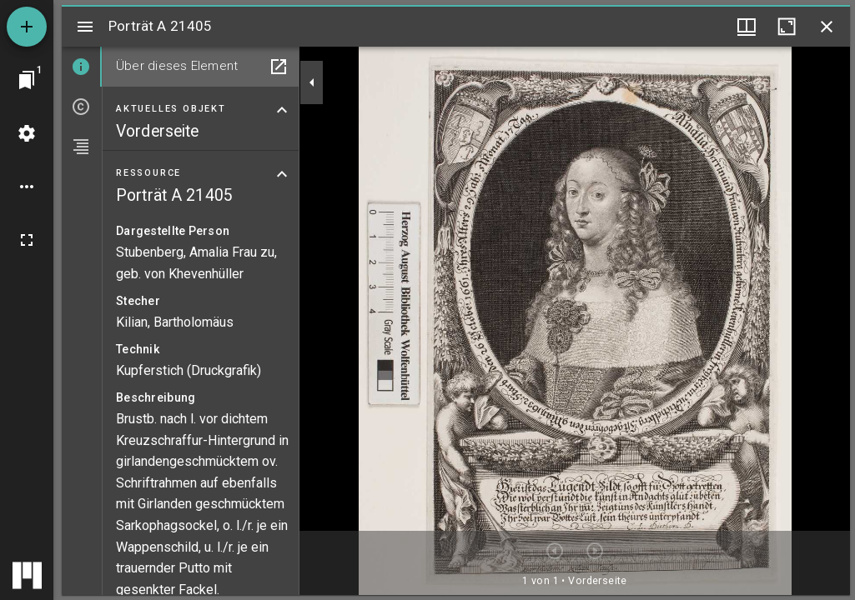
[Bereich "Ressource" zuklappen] (282, 174)
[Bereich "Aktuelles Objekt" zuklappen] (282, 110)
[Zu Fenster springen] (27, 80)
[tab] (82, 67)
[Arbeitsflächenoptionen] (27, 187)
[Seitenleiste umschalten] (85, 27)
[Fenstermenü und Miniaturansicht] (747, 27)
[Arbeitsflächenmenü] (27, 133)
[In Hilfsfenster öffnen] (279, 67)
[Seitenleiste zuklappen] (312, 82)
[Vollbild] (27, 240)
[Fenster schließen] (827, 27)
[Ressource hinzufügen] (27, 27)
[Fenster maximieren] (787, 27)
